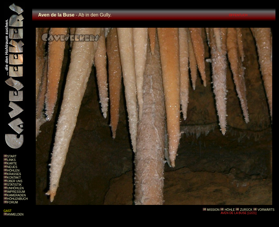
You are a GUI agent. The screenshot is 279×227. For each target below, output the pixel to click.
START (12, 156)
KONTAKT (14, 177)
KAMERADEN (16, 195)
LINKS (11, 160)
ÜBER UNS (14, 181)
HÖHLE (230, 209)
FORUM (12, 202)
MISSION (213, 209)
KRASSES (14, 174)
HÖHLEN (13, 170)
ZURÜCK (246, 209)
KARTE (12, 163)
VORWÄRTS (265, 209)
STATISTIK (14, 184)
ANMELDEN (15, 214)
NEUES (12, 167)
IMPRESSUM (16, 191)
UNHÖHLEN (15, 188)
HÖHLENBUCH (17, 198)
